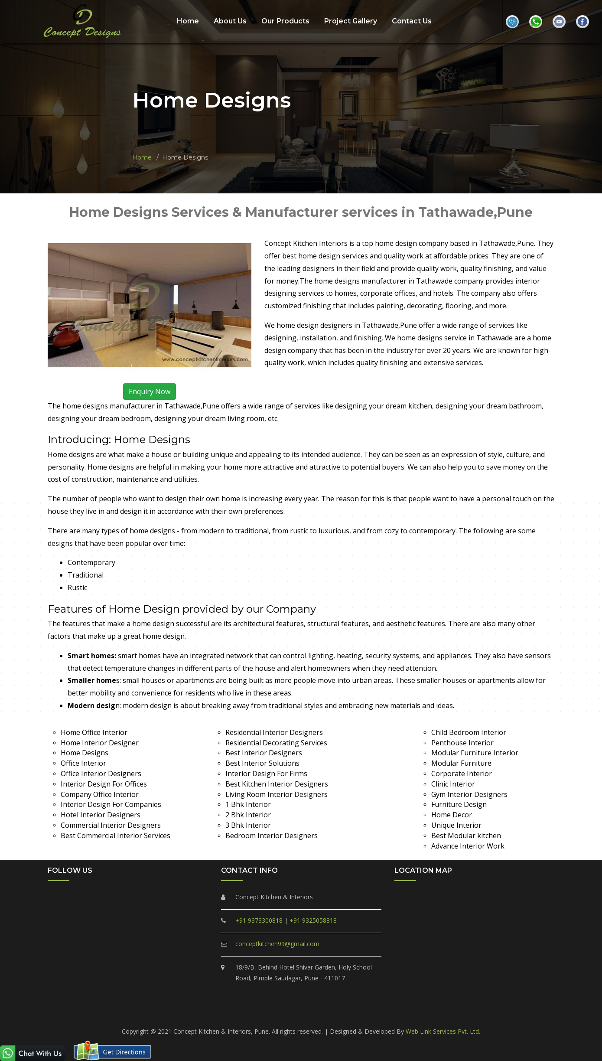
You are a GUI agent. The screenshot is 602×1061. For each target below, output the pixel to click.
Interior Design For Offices (104, 784)
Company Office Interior (100, 794)
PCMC (183, 1013)
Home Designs (84, 752)
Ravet (261, 1013)
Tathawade (326, 1013)
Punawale (289, 1013)
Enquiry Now (149, 391)
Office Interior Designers (101, 773)
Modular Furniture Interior (474, 752)
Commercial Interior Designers (111, 825)
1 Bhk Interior (248, 804)
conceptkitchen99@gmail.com (277, 944)
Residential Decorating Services (276, 743)
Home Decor (451, 814)
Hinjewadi (390, 1013)
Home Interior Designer (100, 743)
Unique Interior (456, 825)
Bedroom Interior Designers (271, 835)
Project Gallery (350, 21)
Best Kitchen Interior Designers (276, 784)
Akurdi (419, 1013)
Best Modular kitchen (466, 835)
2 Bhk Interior (248, 814)
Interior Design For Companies (111, 804)
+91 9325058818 (313, 920)
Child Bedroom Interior (468, 732)
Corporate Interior (461, 773)
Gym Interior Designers (469, 794)
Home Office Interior (94, 732)
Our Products (285, 21)
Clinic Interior (453, 784)
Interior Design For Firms (266, 773)
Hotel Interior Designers (100, 814)
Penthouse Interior (462, 743)
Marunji (359, 1013)
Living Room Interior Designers (276, 794)
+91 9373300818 (259, 920)
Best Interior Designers (263, 752)
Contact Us (412, 21)
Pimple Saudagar (222, 1013)
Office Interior (83, 763)
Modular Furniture (461, 763)
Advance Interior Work (467, 846)
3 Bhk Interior (248, 825)
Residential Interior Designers (274, 732)
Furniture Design (459, 804)
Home (188, 21)
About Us (230, 21)
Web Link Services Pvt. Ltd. (443, 1031)
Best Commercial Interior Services (115, 835)
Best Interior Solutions (262, 763)
